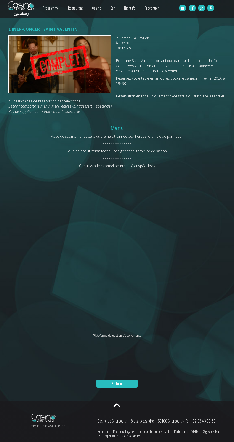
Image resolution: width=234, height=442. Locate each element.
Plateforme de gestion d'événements (117, 335)
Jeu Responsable (112, 436)
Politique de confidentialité (158, 431)
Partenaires (185, 431)
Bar (112, 8)
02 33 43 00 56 (208, 421)
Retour (117, 383)
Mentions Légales (127, 431)
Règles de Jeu (214, 431)
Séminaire (108, 431)
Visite (199, 431)
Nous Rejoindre (135, 436)
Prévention (152, 8)
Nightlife (130, 8)
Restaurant (75, 8)
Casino (96, 8)
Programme (51, 8)
